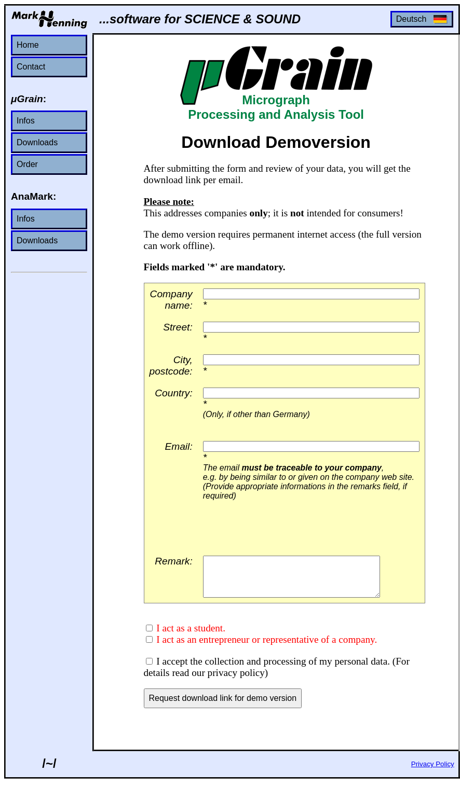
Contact (31, 66)
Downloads (37, 142)
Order (27, 164)
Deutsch (422, 19)
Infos (26, 120)
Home (28, 44)
